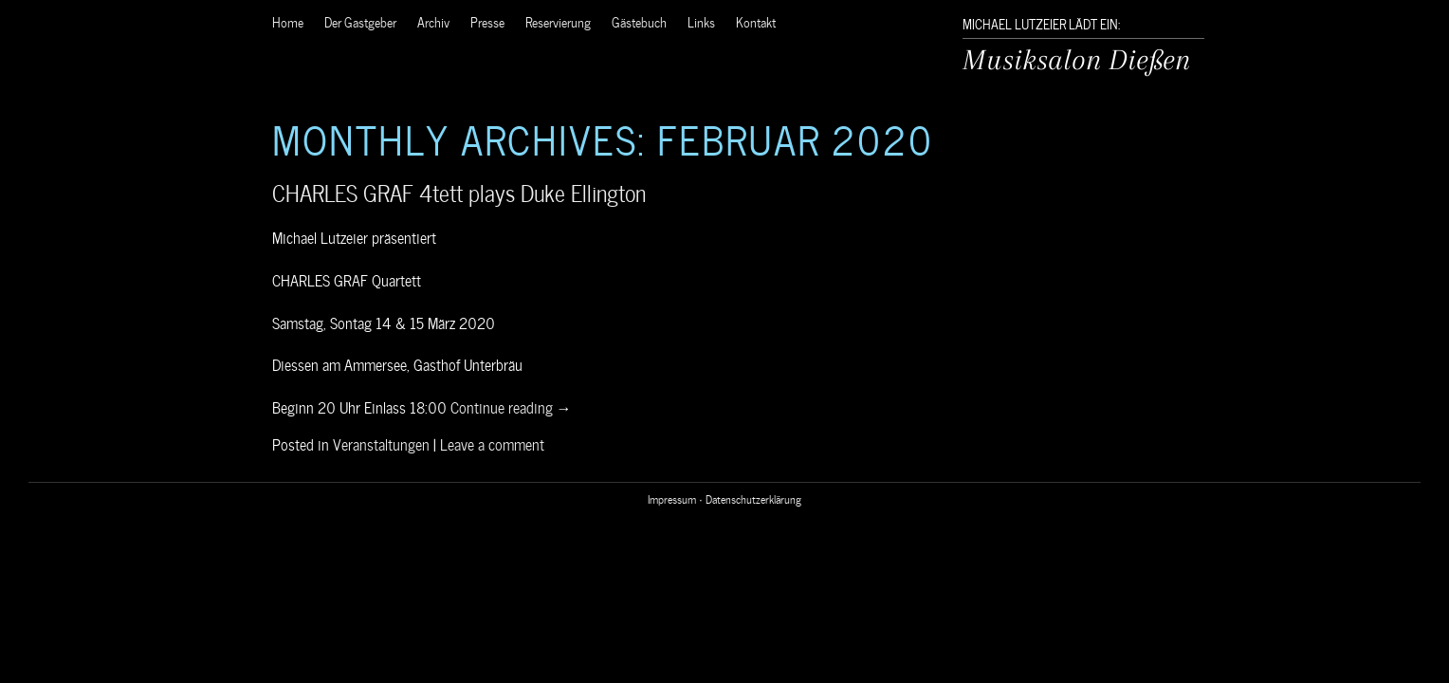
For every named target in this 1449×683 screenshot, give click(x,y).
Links (701, 21)
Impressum (672, 498)
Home (287, 21)
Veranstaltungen (381, 443)
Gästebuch (639, 21)
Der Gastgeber (360, 21)
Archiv (433, 21)
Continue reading (511, 406)
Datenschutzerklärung (753, 498)
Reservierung (558, 21)
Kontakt (756, 21)
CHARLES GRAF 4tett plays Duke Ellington (459, 191)
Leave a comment (492, 443)
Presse (487, 21)
